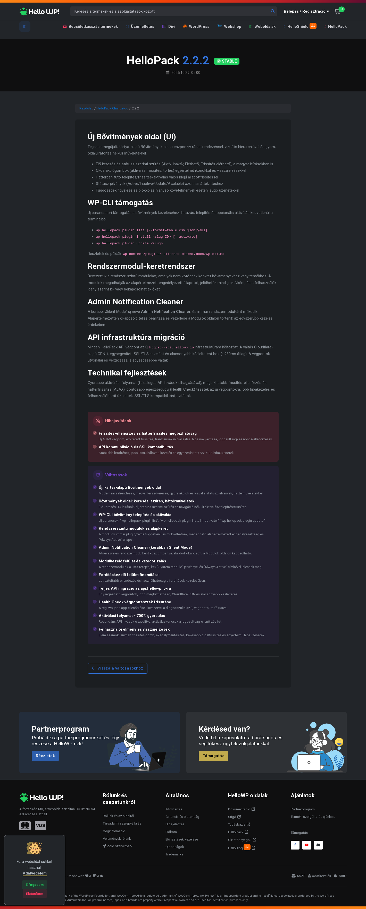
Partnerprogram (303, 809)
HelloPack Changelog (112, 108)
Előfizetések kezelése (181, 839)
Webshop (229, 26)
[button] (307, 11)
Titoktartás (173, 809)
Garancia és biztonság (182, 817)
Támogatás (213, 755)
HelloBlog (239, 847)
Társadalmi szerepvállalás (122, 823)
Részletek (45, 755)
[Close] (34, 884)
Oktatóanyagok (240, 840)
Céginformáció (114, 831)
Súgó (232, 817)
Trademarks (174, 854)
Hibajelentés (174, 824)
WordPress (196, 26)
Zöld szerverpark (117, 846)
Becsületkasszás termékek (90, 26)
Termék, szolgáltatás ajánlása (313, 817)
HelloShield (300, 26)
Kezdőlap (86, 108)
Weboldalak (262, 26)
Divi (168, 26)
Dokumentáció (239, 809)
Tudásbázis (236, 824)
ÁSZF (298, 876)
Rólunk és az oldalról (118, 816)
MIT (40, 809)
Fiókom (171, 832)
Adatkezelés (319, 876)
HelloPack (336, 26)
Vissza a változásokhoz (117, 668)
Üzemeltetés (140, 26)
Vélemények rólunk (117, 839)
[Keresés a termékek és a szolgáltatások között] (173, 11)
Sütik (340, 876)
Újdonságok (174, 847)
